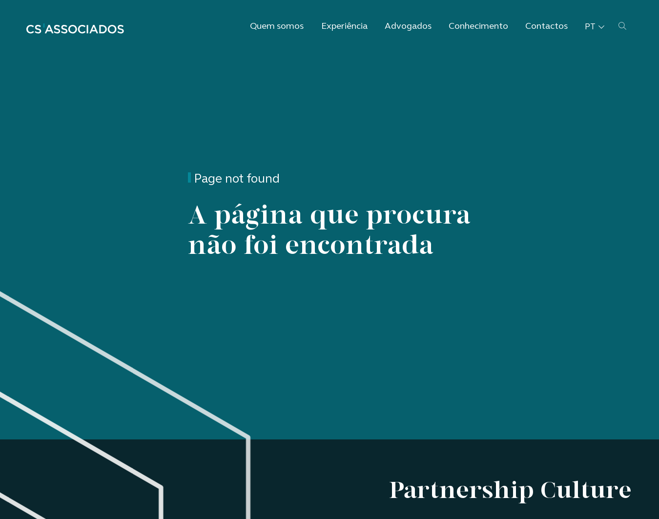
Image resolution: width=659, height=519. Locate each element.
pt (594, 26)
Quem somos (277, 26)
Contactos (546, 26)
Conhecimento (478, 26)
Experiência (344, 26)
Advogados (408, 26)
